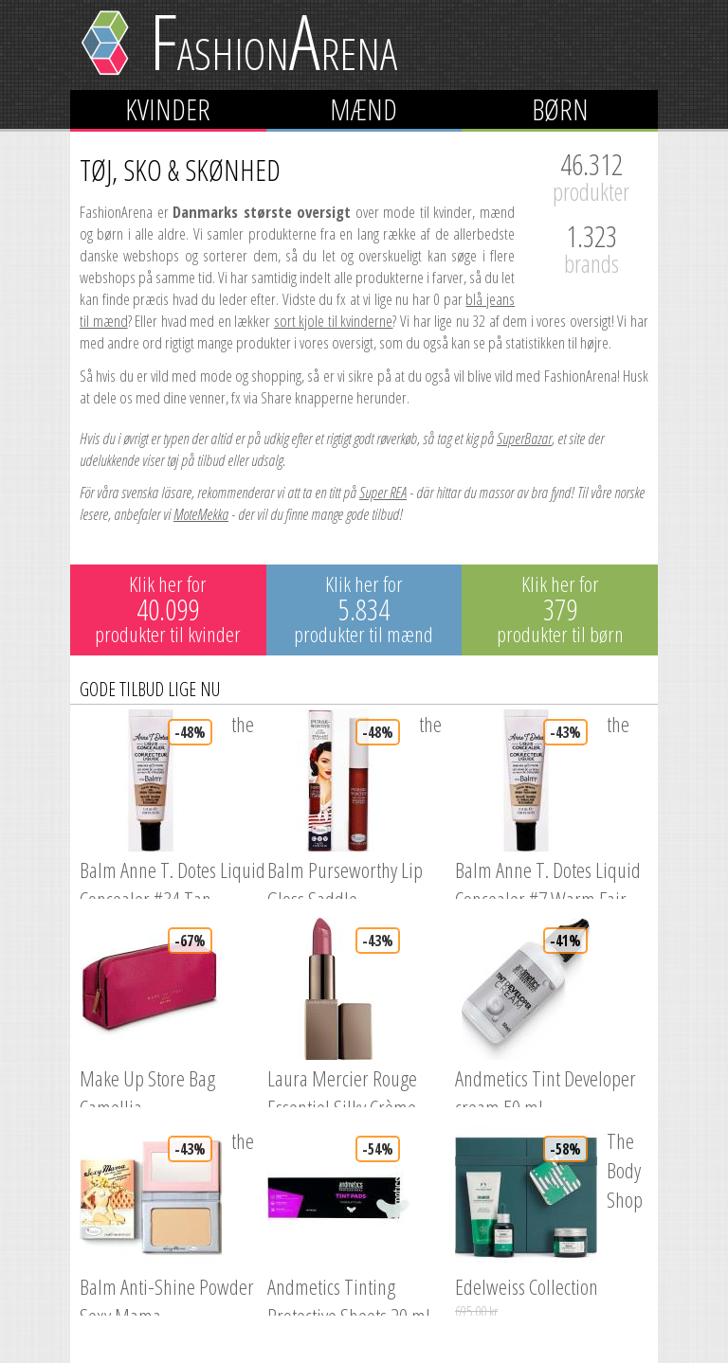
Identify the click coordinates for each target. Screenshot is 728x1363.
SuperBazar (524, 438)
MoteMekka (200, 514)
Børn (560, 109)
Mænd (363, 109)
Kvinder (167, 109)
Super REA (383, 492)
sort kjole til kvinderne (333, 321)
